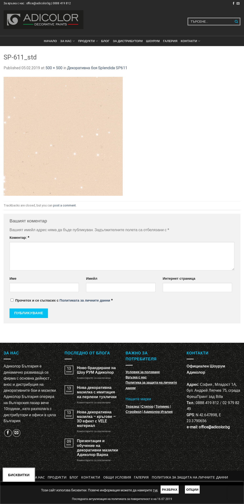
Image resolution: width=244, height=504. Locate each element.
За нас (67, 41)
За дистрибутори (128, 41)
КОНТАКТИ (190, 41)
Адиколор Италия (158, 412)
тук (155, 490)
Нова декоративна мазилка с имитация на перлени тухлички (97, 392)
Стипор (147, 406)
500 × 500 (54, 68)
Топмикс (162, 406)
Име (13, 279)
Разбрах (170, 489)
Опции (192, 489)
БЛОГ (105, 41)
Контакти (90, 477)
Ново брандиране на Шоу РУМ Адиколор (96, 370)
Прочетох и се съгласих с (61, 300)
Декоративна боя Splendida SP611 (97, 68)
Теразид (132, 406)
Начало (50, 41)
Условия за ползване (143, 372)
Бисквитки (19, 475)
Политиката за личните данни (85, 300)
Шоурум (153, 41)
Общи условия (117, 477)
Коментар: (19, 238)
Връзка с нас (136, 377)
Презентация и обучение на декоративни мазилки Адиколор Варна (97, 448)
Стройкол (134, 412)
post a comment (64, 205)
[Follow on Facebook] (233, 3)
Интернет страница (179, 279)
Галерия (170, 41)
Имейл (91, 279)
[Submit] (236, 21)
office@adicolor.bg (214, 427)
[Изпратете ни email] (238, 3)
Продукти (57, 477)
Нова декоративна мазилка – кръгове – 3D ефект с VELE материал (96, 419)
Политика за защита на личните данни (190, 477)
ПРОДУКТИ (88, 41)
